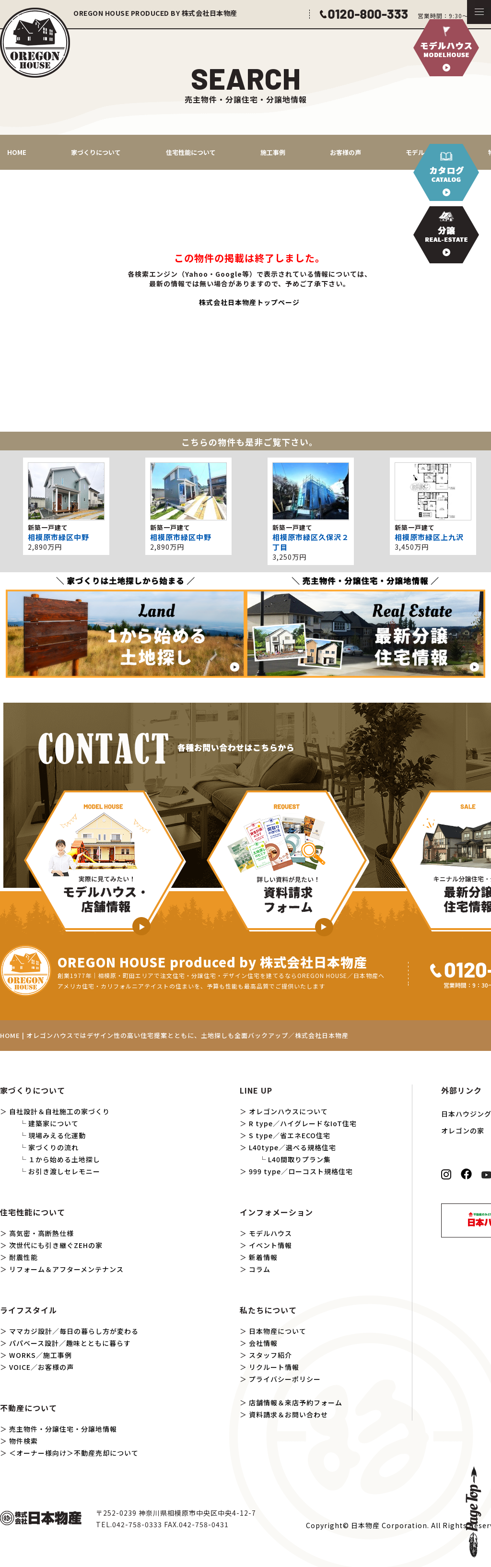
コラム (259, 1269)
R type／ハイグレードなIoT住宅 (303, 1123)
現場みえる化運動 (57, 1135)
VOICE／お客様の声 (41, 1367)
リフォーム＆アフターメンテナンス (66, 1269)
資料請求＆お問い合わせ (288, 1414)
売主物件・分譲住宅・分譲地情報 (63, 1429)
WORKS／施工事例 (40, 1355)
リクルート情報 (274, 1367)
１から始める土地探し (64, 1159)
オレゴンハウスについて (288, 1111)
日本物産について (277, 1331)
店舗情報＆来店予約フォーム (295, 1402)
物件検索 (23, 1441)
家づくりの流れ (53, 1147)
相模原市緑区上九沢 (429, 537)
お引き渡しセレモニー (64, 1171)
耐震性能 (23, 1257)
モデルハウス (270, 1233)
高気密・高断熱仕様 (41, 1233)
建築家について (53, 1123)
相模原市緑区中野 (58, 537)
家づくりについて (96, 152)
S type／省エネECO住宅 (289, 1135)
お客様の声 (345, 152)
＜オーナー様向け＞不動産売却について (74, 1453)
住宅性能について (191, 152)
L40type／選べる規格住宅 (292, 1147)
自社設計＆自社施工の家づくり (59, 1111)
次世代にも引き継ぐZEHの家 (56, 1245)
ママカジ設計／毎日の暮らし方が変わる (74, 1331)
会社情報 (263, 1343)
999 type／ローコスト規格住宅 (301, 1171)
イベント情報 (270, 1245)
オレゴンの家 (462, 1130)
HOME (16, 152)
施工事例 (272, 152)
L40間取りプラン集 (299, 1159)
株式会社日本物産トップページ (249, 302)
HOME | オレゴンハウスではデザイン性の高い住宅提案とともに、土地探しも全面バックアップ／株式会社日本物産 (174, 1035)
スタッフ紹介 (270, 1355)
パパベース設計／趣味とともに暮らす (70, 1343)
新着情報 (263, 1257)
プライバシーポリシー (285, 1379)
